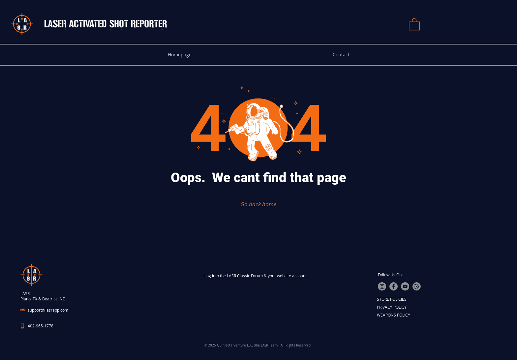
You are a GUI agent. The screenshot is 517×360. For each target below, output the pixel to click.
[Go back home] (258, 203)
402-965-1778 (40, 325)
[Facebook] (393, 286)
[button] (414, 23)
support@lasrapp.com (48, 310)
